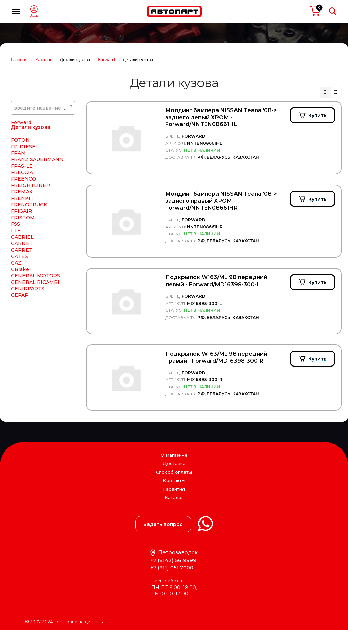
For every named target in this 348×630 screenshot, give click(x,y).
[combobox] (43, 108)
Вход (33, 15)
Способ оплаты (174, 472)
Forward (21, 122)
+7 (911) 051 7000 (171, 567)
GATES (19, 256)
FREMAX (21, 192)
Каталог (174, 497)
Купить (317, 115)
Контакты (174, 480)
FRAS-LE (22, 166)
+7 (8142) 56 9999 (173, 560)
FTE (16, 230)
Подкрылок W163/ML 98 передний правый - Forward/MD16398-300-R (216, 357)
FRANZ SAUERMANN (37, 159)
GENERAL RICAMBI (35, 282)
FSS (15, 224)
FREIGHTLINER (30, 185)
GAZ (16, 263)
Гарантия (174, 489)
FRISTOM (23, 218)
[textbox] (43, 108)
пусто (315, 11)
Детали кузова (30, 127)
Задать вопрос (163, 524)
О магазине (174, 455)
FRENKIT (22, 198)
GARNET (22, 243)
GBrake (20, 269)
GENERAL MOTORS (35, 276)
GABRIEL (22, 237)
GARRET (21, 250)
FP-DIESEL (24, 146)
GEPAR (20, 295)
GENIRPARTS (28, 289)
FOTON (20, 140)
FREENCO (23, 179)
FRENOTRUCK (29, 205)
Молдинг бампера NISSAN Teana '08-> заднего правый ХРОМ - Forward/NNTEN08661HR (221, 201)
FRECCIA (22, 172)
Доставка (174, 463)
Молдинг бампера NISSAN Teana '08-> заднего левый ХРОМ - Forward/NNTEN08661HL (221, 117)
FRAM (18, 153)
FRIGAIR (21, 211)
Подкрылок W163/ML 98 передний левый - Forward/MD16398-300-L (216, 281)
